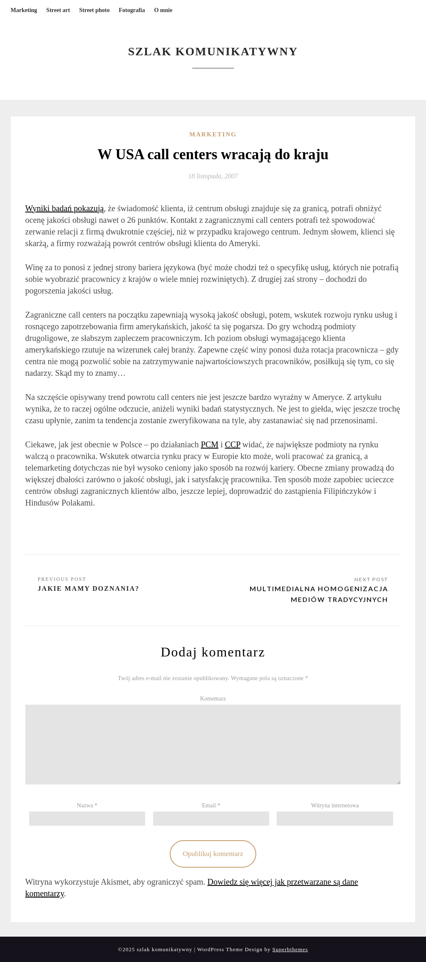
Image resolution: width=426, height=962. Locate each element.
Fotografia (132, 10)
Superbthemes (290, 949)
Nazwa (87, 805)
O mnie (163, 10)
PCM (209, 444)
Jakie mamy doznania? (89, 588)
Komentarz (213, 699)
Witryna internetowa (335, 805)
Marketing (24, 10)
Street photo (94, 10)
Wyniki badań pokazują (64, 208)
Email (211, 805)
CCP (232, 444)
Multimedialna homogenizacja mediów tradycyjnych (319, 594)
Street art (58, 10)
